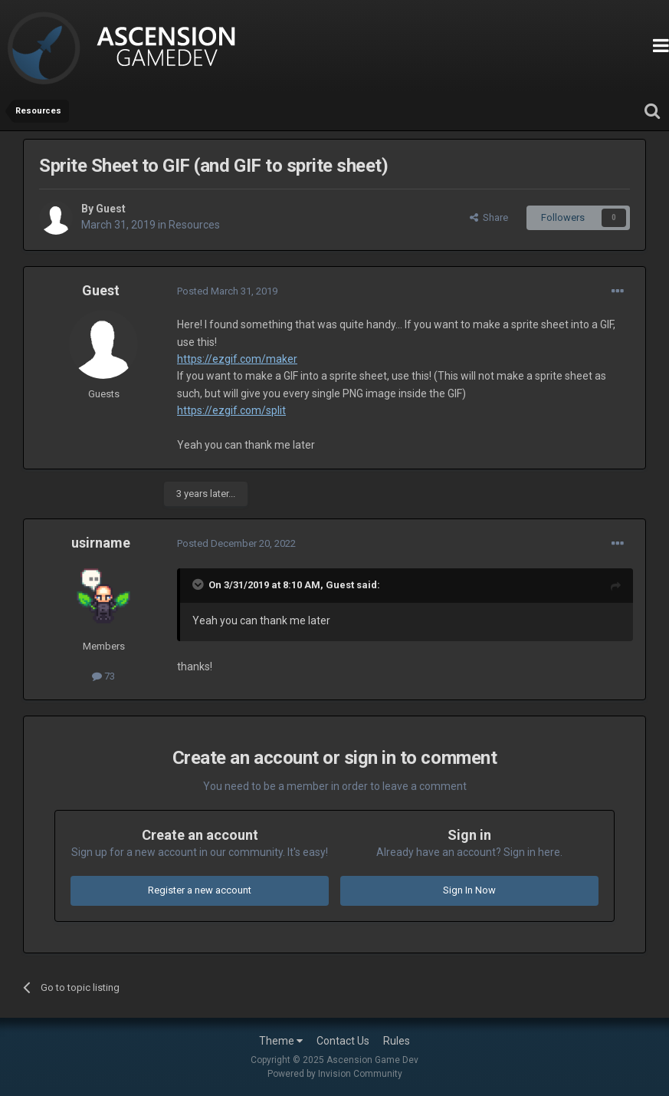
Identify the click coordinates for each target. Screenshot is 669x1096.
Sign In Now (469, 890)
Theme (281, 1041)
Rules (396, 1041)
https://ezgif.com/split (231, 410)
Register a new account (199, 890)
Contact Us (342, 1041)
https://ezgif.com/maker (237, 359)
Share (489, 217)
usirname (100, 543)
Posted (227, 291)
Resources (194, 225)
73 (103, 676)
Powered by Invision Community (334, 1073)
